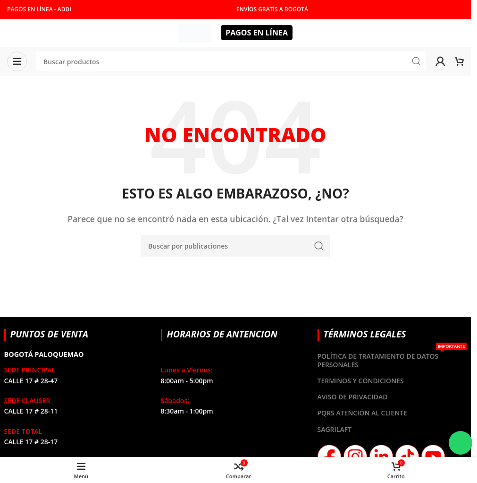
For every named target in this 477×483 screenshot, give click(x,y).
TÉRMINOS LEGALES (365, 334)
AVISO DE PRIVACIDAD (353, 396)
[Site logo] (194, 32)
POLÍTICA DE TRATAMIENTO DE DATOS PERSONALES (392, 358)
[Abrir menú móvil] (17, 61)
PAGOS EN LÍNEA (257, 32)
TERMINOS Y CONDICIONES (361, 380)
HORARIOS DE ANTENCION (222, 334)
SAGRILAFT (335, 429)
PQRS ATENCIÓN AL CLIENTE (362, 412)
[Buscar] (235, 246)
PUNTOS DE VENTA (49, 334)
